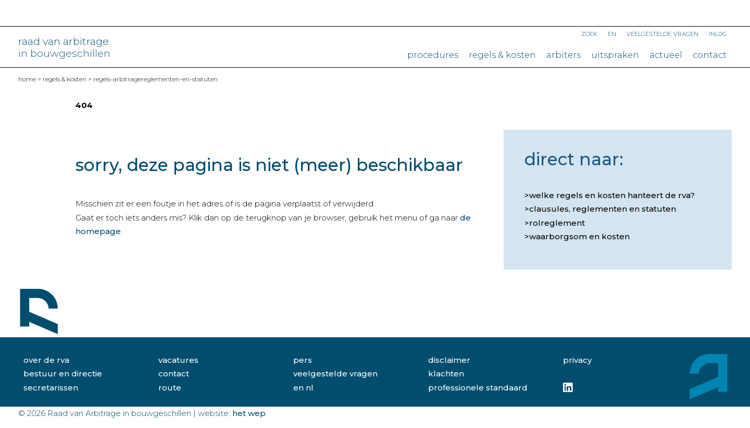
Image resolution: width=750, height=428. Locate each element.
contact (173, 373)
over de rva (46, 360)
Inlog (718, 33)
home (27, 79)
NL (310, 388)
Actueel (665, 55)
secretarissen (50, 388)
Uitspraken (615, 55)
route (169, 388)
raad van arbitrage (64, 47)
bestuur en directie (62, 373)
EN (612, 33)
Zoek (589, 33)
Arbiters (563, 55)
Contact (710, 55)
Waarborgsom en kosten (579, 236)
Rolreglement (557, 223)
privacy (577, 360)
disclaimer (449, 360)
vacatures (178, 360)
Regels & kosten (502, 55)
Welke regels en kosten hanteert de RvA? (612, 195)
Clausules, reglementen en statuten (602, 209)
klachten (446, 373)
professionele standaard (478, 388)
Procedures (432, 55)
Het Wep (249, 413)
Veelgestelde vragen (662, 33)
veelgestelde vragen (335, 373)
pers (302, 360)
